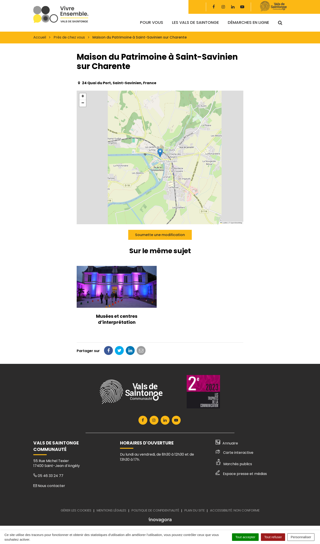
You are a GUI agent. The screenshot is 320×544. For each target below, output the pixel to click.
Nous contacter (49, 485)
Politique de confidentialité (155, 510)
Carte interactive (234, 452)
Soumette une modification (160, 234)
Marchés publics (234, 464)
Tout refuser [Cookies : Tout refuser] (273, 537)
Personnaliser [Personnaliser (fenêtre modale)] (301, 537)
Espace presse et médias (241, 473)
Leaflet (223, 223)
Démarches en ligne (248, 22)
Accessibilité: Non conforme (235, 510)
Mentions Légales (111, 510)
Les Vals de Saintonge (195, 22)
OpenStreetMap (236, 223)
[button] (160, 152)
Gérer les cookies (76, 510)
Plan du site (194, 510)
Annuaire (227, 443)
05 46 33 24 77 (48, 475)
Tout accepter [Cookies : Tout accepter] (245, 537)
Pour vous (151, 22)
